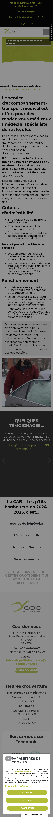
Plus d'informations (16, 786)
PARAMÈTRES (27, 808)
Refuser (26, 800)
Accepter (27, 792)
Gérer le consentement (34, 815)
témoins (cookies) (24, 772)
